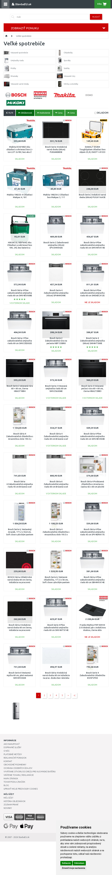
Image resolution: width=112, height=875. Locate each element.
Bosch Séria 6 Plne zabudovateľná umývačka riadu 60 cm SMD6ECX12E (92, 293)
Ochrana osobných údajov (18, 768)
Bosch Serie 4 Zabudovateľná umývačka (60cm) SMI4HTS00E (92, 340)
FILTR (9, 113)
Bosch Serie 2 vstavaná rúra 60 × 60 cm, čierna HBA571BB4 (20, 388)
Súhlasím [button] (66, 863)
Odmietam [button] (79, 863)
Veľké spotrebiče (23, 36)
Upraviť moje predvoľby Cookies (21, 789)
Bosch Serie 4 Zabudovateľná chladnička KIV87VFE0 (92, 675)
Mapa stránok (11, 778)
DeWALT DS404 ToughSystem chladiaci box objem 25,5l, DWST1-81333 (92, 149)
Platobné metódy (13, 754)
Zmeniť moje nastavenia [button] (73, 868)
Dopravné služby (12, 747)
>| (74, 695)
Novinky (8, 808)
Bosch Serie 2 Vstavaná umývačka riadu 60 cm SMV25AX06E (56, 388)
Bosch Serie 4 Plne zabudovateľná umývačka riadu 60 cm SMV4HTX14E (56, 627)
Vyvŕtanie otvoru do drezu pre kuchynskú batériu (30, 771)
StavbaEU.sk (23, 837)
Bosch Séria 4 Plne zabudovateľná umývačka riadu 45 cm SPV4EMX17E (92, 532)
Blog (6, 785)
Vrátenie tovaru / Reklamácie (19, 775)
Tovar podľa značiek (14, 782)
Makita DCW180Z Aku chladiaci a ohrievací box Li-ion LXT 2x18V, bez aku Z (19, 149)
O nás (6, 751)
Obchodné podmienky (15, 764)
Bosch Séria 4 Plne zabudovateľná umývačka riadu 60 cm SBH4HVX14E (92, 580)
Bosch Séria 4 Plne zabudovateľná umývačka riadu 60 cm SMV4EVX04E (92, 436)
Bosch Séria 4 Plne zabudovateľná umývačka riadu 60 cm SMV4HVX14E (92, 245)
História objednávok (14, 801)
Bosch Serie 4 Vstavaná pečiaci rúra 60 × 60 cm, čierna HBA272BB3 (92, 388)
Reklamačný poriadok (15, 758)
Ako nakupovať (12, 744)
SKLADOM (102, 112)
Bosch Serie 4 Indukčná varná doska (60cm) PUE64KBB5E (56, 149)
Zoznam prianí (11, 804)
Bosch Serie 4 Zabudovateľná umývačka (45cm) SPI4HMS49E (56, 293)
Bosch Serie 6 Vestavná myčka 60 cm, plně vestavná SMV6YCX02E (20, 675)
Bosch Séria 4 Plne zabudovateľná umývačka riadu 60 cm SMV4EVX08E (19, 293)
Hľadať (96, 17)
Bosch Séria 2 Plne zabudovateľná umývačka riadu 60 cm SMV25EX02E (19, 340)
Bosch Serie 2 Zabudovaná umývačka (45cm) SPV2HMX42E (56, 245)
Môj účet (8, 798)
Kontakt (8, 761)
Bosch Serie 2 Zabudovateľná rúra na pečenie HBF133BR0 (56, 340)
